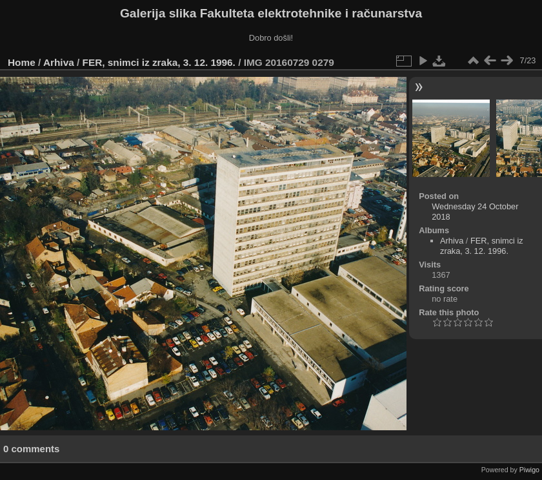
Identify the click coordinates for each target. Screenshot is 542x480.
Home (21, 62)
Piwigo (529, 470)
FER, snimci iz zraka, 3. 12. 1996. (159, 62)
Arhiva (58, 62)
